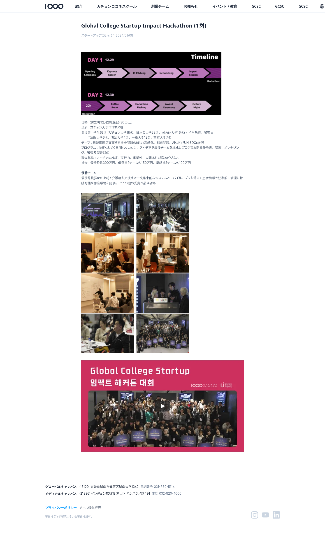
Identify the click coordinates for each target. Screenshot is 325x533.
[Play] (162, 406)
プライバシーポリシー (61, 507)
